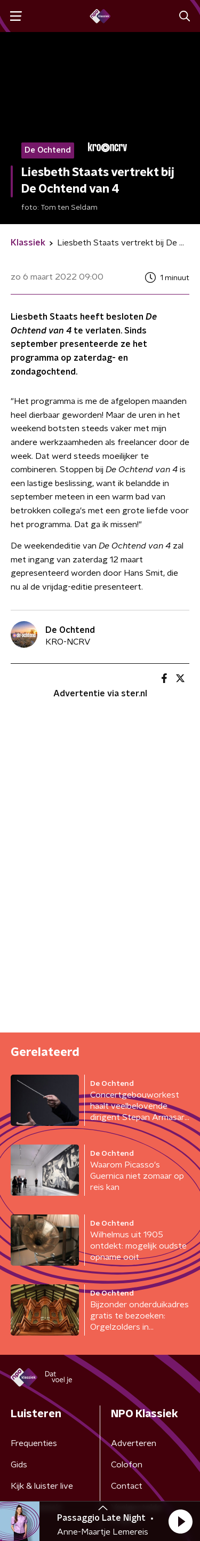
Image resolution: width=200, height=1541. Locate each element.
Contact (126, 1486)
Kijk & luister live (42, 1486)
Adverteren (133, 1443)
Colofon (126, 1464)
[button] (180, 1521)
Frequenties (34, 1443)
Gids (19, 1464)
